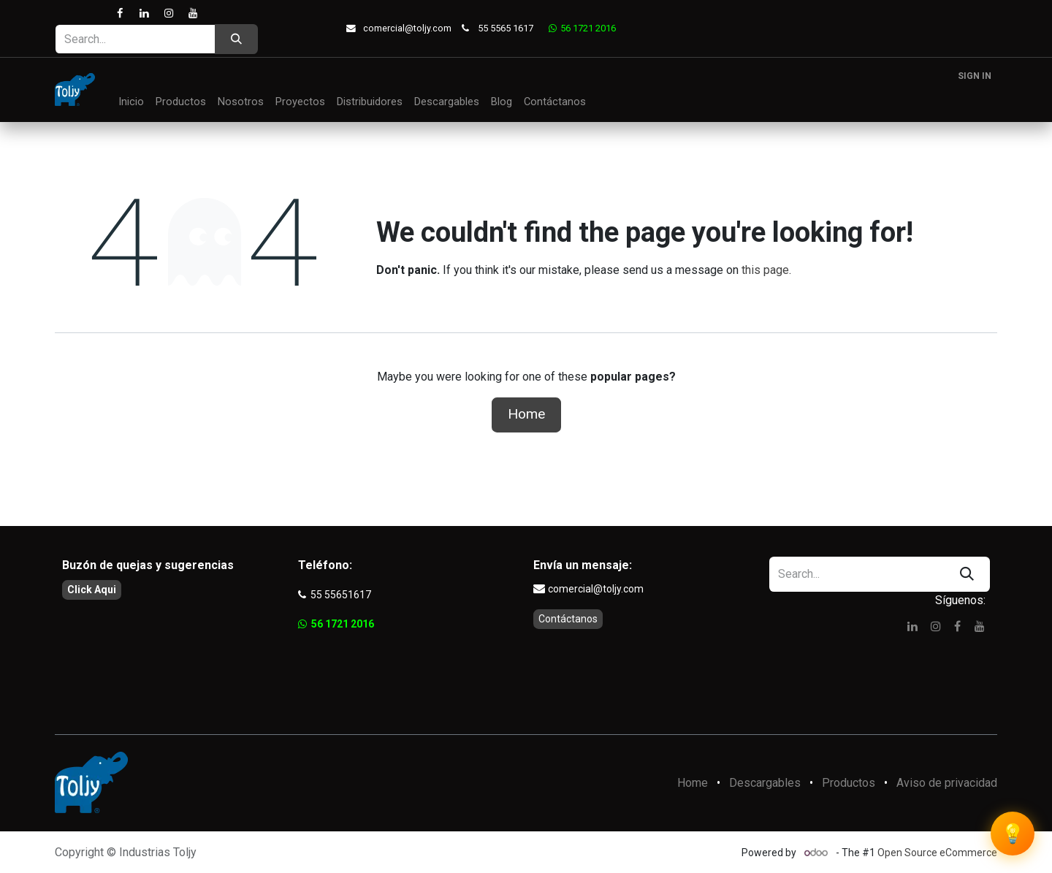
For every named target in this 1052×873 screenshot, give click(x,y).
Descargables (765, 783)
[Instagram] (168, 13)
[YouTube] (192, 13)
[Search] (236, 39)
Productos (848, 783)
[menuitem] (131, 102)
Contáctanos (568, 619)
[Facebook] (120, 13)
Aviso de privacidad (946, 783)
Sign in (974, 76)
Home (526, 413)
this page (765, 270)
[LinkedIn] (144, 13)
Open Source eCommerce (937, 852)
